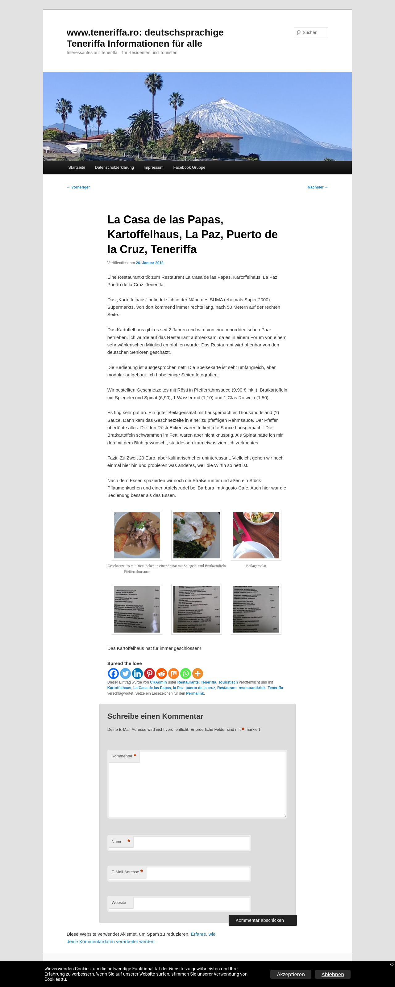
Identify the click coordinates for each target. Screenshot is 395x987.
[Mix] (173, 673)
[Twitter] (125, 673)
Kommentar (124, 756)
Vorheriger (78, 187)
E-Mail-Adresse (127, 872)
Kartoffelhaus (119, 688)
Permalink (195, 693)
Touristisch (228, 682)
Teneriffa (208, 682)
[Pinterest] (149, 673)
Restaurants (188, 682)
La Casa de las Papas (152, 688)
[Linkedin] (137, 673)
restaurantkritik (252, 688)
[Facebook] (113, 673)
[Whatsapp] (185, 673)
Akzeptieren (291, 974)
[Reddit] (161, 673)
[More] (197, 673)
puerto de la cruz (200, 688)
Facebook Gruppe (189, 167)
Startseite (76, 167)
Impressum (154, 167)
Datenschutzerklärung (114, 167)
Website (119, 902)
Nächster (318, 187)
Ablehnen (333, 974)
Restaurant (227, 688)
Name (121, 841)
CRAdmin (158, 682)
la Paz (178, 688)
